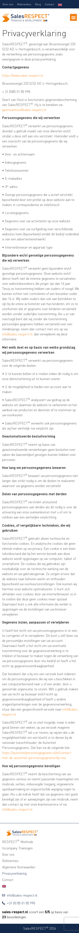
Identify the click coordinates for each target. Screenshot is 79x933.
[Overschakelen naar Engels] (60, 4)
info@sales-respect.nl (17, 809)
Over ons (8, 4)
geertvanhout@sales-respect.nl (24, 110)
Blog (38, 4)
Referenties (24, 4)
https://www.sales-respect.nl (22, 75)
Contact (49, 4)
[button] (73, 17)
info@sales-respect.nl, (17, 334)
